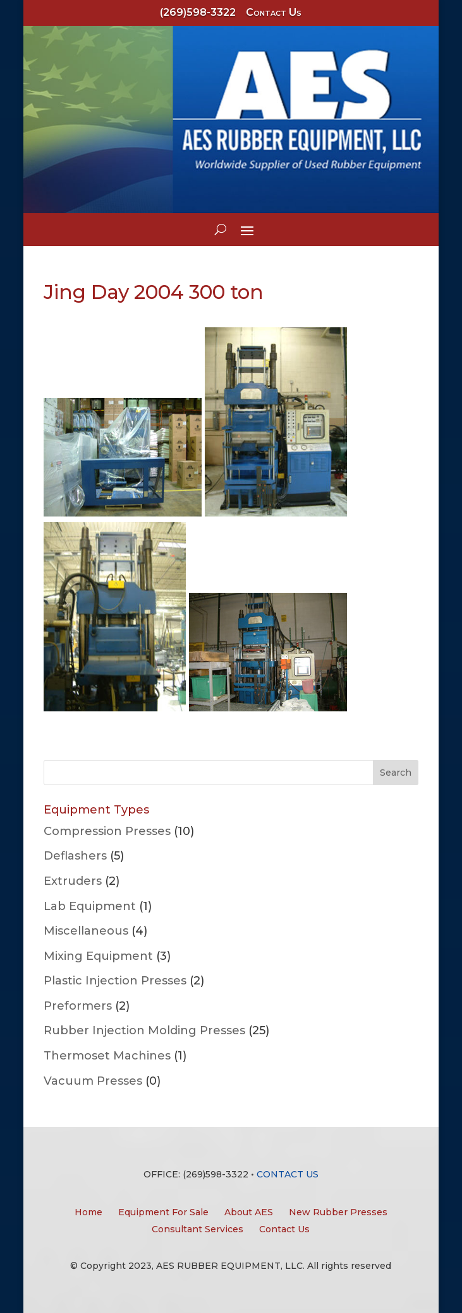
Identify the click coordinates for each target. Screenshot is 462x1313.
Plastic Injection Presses (115, 981)
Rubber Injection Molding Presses (144, 1030)
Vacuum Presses (93, 1081)
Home (88, 1212)
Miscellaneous (86, 931)
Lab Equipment (90, 906)
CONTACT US (288, 1174)
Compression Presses (107, 831)
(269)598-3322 (198, 12)
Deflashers (75, 856)
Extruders (73, 881)
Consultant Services (197, 1229)
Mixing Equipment (98, 956)
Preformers (78, 1006)
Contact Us (273, 12)
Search (395, 772)
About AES (248, 1212)
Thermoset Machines (107, 1056)
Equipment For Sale (163, 1212)
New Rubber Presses (338, 1212)
